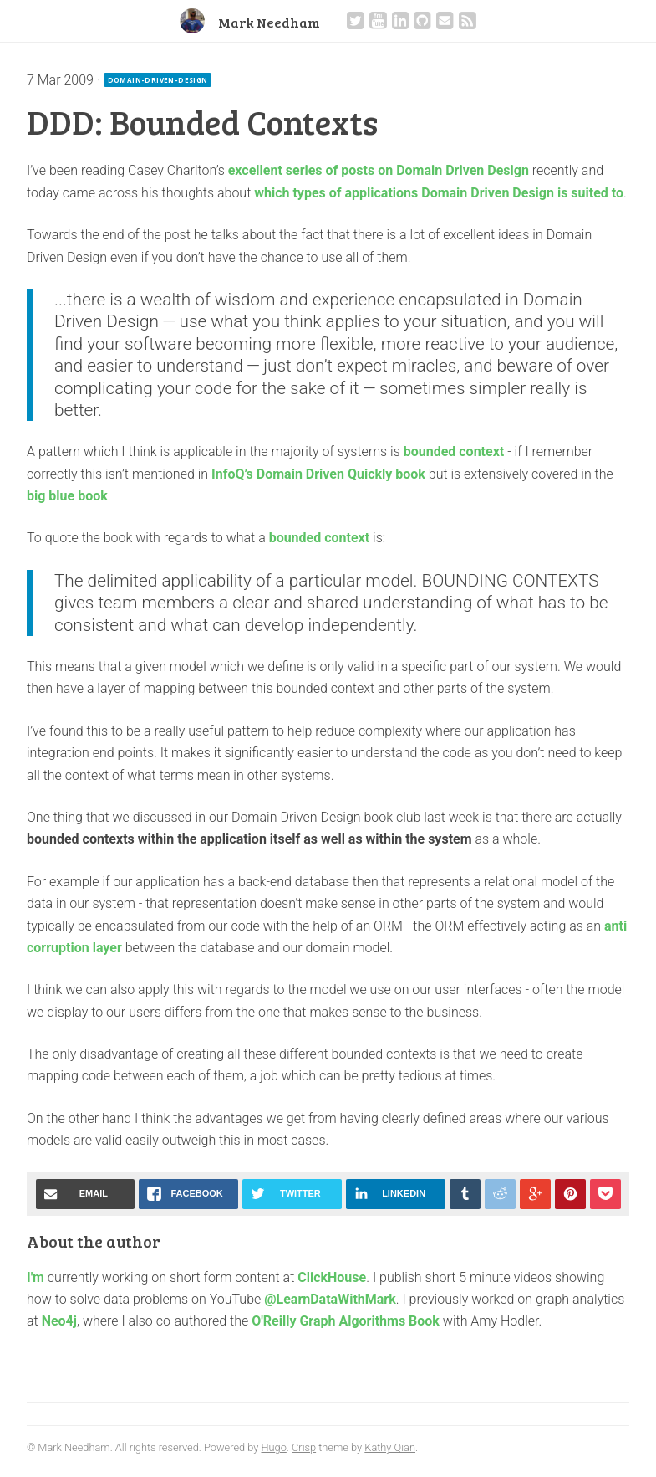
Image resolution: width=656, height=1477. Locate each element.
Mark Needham (269, 22)
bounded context (454, 451)
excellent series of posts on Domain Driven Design (378, 170)
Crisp (304, 1447)
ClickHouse (331, 1277)
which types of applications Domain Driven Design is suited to (438, 193)
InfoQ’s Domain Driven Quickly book (318, 474)
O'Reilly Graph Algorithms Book (346, 1321)
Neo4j (59, 1321)
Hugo (273, 1447)
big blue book (67, 496)
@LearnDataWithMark (330, 1299)
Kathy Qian (389, 1447)
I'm (35, 1277)
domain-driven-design (158, 80)
